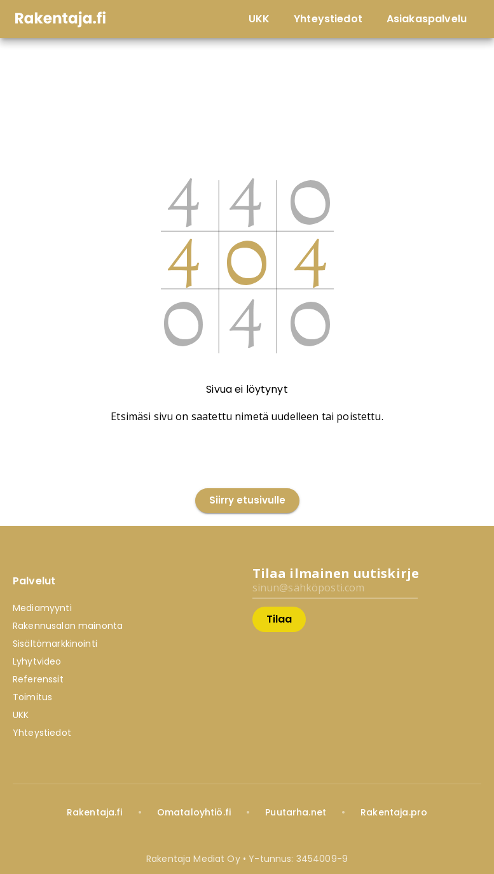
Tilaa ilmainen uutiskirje (336, 573)
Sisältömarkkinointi (55, 643)
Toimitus (32, 697)
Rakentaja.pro (393, 812)
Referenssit (38, 679)
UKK (21, 714)
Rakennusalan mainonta (68, 625)
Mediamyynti (42, 608)
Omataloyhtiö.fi (194, 812)
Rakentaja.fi (95, 812)
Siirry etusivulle (247, 500)
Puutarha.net (295, 812)
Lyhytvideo (37, 661)
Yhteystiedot (42, 732)
